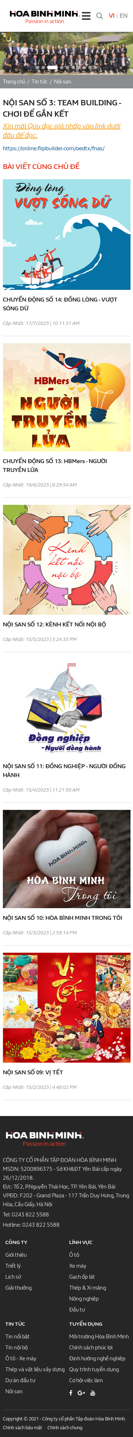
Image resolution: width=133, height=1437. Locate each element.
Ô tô (74, 1255)
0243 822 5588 (30, 1214)
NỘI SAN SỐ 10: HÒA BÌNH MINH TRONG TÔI (62, 918)
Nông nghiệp (84, 1299)
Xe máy (78, 1266)
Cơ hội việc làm (86, 1380)
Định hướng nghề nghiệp (97, 1358)
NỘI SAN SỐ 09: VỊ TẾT (33, 1072)
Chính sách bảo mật (22, 1427)
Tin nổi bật (17, 1336)
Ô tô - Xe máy (21, 1358)
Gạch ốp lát (82, 1277)
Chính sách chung (65, 1427)
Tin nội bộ (16, 1347)
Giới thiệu (16, 1255)
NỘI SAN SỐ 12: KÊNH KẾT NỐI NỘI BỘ (54, 624)
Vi (112, 15)
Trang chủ (14, 81)
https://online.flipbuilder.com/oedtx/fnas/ (54, 148)
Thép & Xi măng (87, 1288)
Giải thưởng (18, 1288)
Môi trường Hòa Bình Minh (99, 1336)
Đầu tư (77, 1310)
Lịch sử (13, 1277)
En (124, 15)
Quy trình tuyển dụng (94, 1369)
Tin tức (40, 81)
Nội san (62, 81)
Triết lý (13, 1266)
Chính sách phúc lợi (90, 1347)
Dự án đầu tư (20, 1380)
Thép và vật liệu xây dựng (35, 1369)
